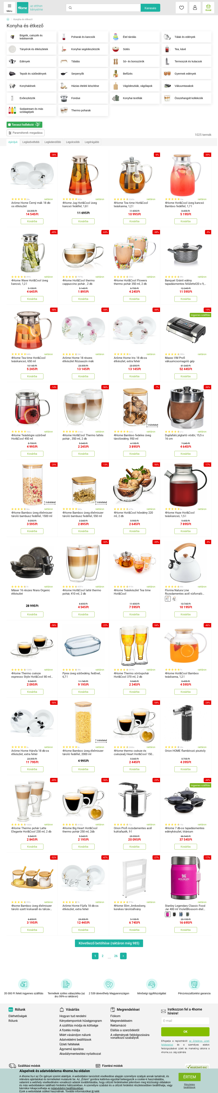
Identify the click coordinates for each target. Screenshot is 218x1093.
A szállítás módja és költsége (78, 1025)
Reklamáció (118, 1025)
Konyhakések (21, 85)
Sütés (120, 49)
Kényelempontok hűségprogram (80, 1020)
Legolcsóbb (73, 142)
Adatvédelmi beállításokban (67, 1088)
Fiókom (115, 1016)
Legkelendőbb (53, 142)
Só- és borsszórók (127, 61)
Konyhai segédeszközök (79, 49)
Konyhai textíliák (126, 98)
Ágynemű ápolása (71, 1049)
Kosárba (32, 221)
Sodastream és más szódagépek (25, 110)
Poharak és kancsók (77, 36)
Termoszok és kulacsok (182, 61)
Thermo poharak (75, 110)
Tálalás (69, 61)
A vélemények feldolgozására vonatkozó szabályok (129, 1036)
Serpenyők (71, 73)
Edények (18, 61)
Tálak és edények (178, 36)
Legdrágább (92, 142)
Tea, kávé (174, 49)
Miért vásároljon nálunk (75, 1034)
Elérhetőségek (17, 1016)
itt (93, 1091)
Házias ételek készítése (79, 85)
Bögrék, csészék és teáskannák (24, 36)
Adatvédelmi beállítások (75, 1039)
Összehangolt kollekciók (182, 98)
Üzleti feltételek (69, 1044)
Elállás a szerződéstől (124, 1030)
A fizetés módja (69, 1030)
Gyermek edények (179, 73)
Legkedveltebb (30, 142)
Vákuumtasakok (177, 85)
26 (116, 956)
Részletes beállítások (189, 1086)
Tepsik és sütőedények (26, 73)
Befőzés (121, 73)
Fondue (69, 98)
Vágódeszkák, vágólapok (131, 85)
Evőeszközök (21, 98)
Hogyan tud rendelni (72, 1016)
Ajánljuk (13, 142)
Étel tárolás (123, 36)
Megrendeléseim (121, 1020)
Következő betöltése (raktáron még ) (109, 943)
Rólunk (13, 1020)
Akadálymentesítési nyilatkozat (80, 1053)
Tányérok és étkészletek (27, 49)
